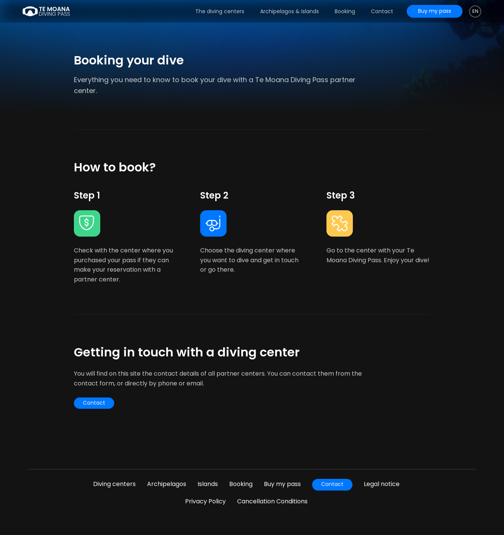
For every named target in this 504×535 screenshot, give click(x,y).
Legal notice (382, 484)
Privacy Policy (205, 501)
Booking (345, 11)
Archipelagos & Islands (289, 11)
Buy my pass (282, 484)
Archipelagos (166, 484)
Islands (208, 484)
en (475, 11)
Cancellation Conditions (272, 501)
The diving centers (219, 11)
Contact (382, 11)
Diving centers (114, 484)
